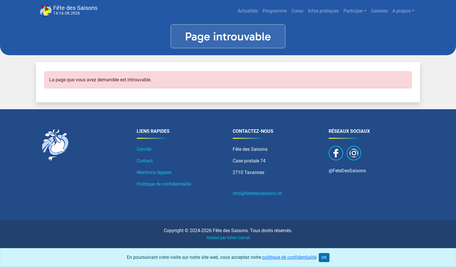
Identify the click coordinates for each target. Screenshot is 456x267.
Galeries (379, 11)
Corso (297, 11)
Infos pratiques (323, 11)
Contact (145, 161)
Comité (144, 149)
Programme (275, 11)
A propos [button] (401, 11)
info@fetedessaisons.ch (257, 193)
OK (324, 257)
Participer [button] (353, 11)
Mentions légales (154, 172)
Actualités (248, 11)
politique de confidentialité (289, 257)
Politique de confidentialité (164, 184)
